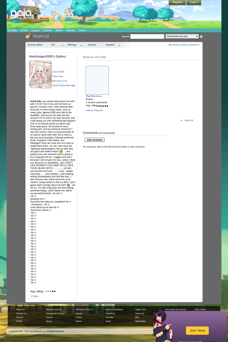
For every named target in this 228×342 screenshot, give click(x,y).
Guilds (79, 317)
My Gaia (12, 30)
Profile (19, 321)
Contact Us (21, 313)
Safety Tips (140, 309)
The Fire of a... (94, 96)
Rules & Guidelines (114, 309)
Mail (137, 317)
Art (53, 44)
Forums (47, 30)
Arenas (79, 313)
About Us (20, 309)
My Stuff (173, 44)
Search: (126, 36)
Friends (19, 317)
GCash (24, 30)
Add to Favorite (94, 110)
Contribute (110, 313)
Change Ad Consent (55, 313)
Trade (108, 321)
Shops (35, 30)
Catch (82, 30)
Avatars (110, 44)
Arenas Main (35, 44)
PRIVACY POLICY (84, 309)
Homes (92, 44)
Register (177, 3)
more (62, 45)
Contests (183, 44)
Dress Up (139, 313)
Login (193, 3)
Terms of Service (53, 309)
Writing (72, 44)
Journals (109, 317)
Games (71, 30)
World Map (140, 321)
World (59, 30)
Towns (79, 321)
